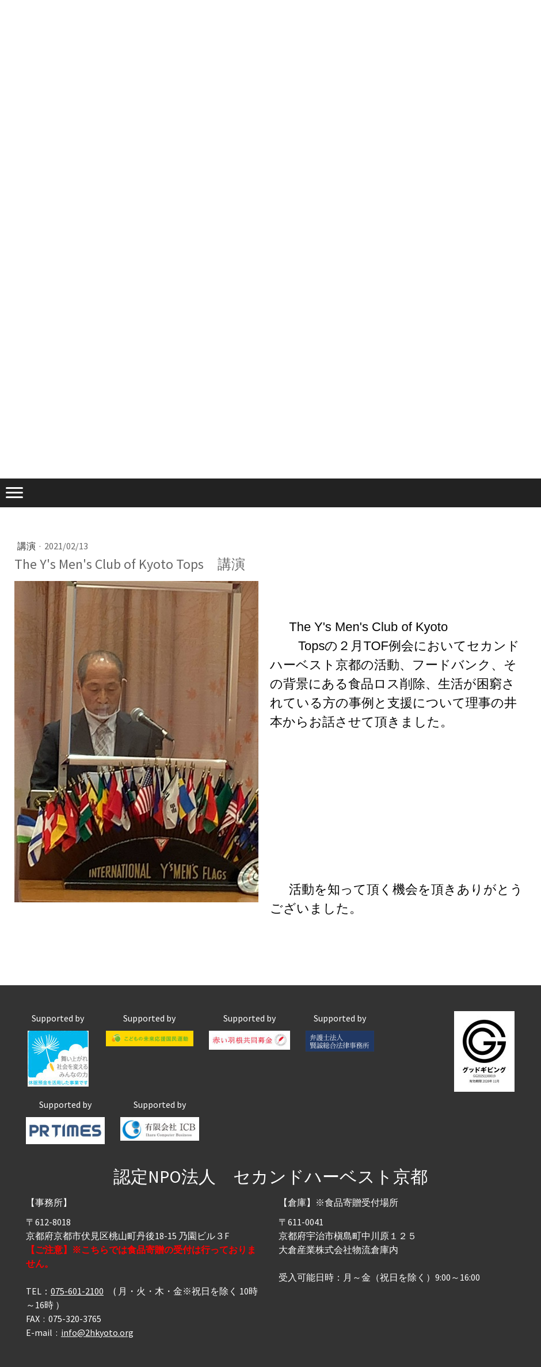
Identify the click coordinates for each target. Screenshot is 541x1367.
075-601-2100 (77, 1291)
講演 (27, 546)
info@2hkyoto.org (97, 1332)
